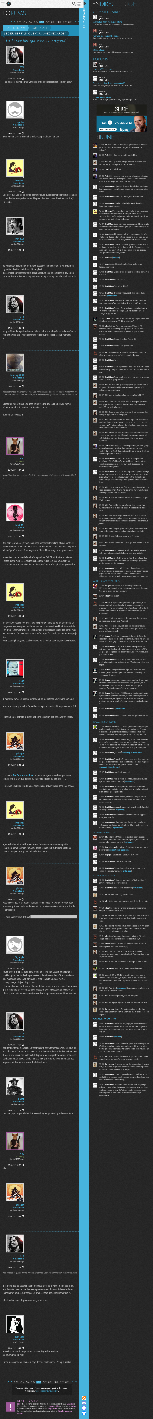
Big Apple (19, 957)
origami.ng (130, 829)
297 (34, 22)
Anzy (103, 30)
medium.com (134, 861)
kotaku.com (122, 722)
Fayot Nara (19, 1336)
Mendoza (19, 180)
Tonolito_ (19, 525)
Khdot (21, 1099)
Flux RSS (86, 1398)
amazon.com (124, 1009)
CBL (22, 458)
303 (68, 22)
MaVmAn (19, 238)
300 (51, 22)
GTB (22, 67)
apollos (20, 122)
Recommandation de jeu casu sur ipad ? (111, 83)
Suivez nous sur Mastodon (86, 1408)
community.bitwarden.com (134, 772)
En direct (107, 3)
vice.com (120, 1058)
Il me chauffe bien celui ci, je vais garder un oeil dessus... (115, 38)
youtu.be (118, 262)
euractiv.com (132, 801)
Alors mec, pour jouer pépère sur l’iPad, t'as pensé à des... (115, 85)
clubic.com (130, 890)
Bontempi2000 (17, 375)
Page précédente (12, 22)
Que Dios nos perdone (20, 775)
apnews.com (123, 847)
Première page (8, 22)
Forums (103, 59)
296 (28, 22)
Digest (134, 3)
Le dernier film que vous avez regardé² (35, 33)
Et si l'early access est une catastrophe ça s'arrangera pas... (116, 24)
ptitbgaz (20, 753)
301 (57, 22)
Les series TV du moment (105, 69)
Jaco (103, 16)
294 (17, 22)
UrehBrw (104, 77)
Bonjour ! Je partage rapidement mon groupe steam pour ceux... (118, 99)
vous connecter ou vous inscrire (46, 1391)
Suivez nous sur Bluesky (86, 1413)
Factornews (16, 27)
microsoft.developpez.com (125, 869)
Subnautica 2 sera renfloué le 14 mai (110, 22)
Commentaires (109, 11)
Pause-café (39, 27)
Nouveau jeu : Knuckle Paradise (108, 36)
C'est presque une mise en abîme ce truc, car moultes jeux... (116, 52)
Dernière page (76, 22)
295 (23, 22)
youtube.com (114, 300)
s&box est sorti (101, 50)
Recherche (72, 3)
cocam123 (104, 91)
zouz (21, 681)
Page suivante (73, 22)
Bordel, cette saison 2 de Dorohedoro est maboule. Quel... (115, 71)
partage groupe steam (104, 97)
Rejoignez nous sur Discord (86, 1403)
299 (45, 22)
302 (62, 22)
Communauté (86, 695)
